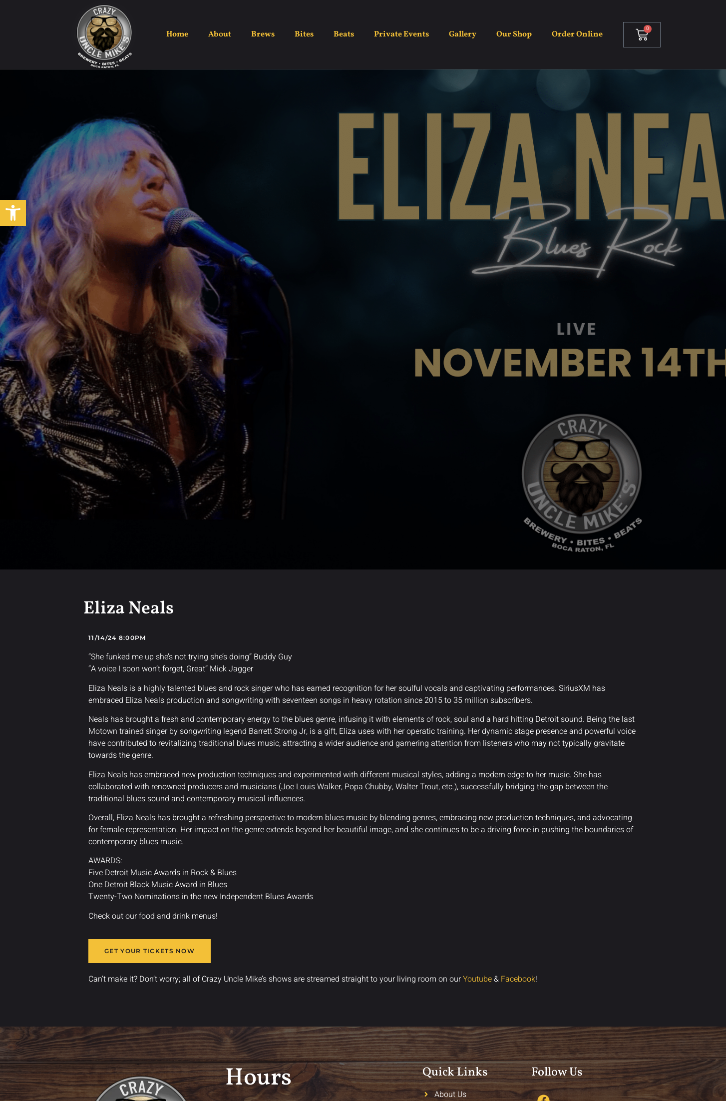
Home (177, 34)
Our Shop (514, 34)
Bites (304, 34)
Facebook (518, 979)
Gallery (462, 34)
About (219, 34)
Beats (344, 34)
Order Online (577, 34)
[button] (13, 213)
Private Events (401, 34)
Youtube (477, 979)
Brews (263, 34)
